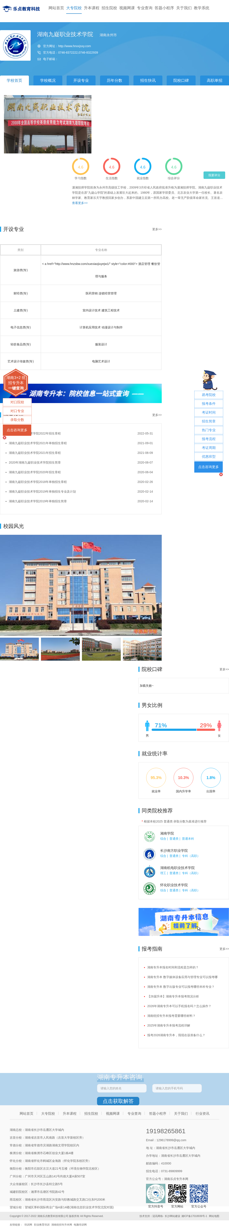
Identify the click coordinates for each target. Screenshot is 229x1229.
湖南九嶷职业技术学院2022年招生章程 (35, 433)
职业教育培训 (42, 1224)
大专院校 (74, 8)
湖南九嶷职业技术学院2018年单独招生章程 (38, 482)
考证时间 (209, 412)
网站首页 (56, 8)
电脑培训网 (80, 1224)
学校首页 (14, 80)
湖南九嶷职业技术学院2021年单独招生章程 (38, 443)
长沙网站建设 (172, 1216)
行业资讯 (202, 1113)
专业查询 (144, 8)
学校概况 (48, 80)
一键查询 (16, 388)
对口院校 (17, 402)
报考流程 (209, 439)
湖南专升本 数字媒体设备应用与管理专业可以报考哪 (182, 977)
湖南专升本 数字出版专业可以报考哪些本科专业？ (181, 986)
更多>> (157, 229)
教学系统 (201, 8)
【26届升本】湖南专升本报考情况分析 (173, 996)
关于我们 (184, 8)
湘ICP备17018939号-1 (194, 1216)
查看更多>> (80, 203)
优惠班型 (209, 456)
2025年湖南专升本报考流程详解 (168, 1025)
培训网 (28, 1224)
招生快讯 (148, 80)
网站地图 (214, 1216)
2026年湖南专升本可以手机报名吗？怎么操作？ (179, 1006)
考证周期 (209, 448)
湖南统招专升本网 (61, 1224)
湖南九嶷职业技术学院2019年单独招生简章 (38, 501)
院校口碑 (181, 80)
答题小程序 (164, 8)
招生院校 (109, 8)
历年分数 (114, 80)
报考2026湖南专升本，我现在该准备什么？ (176, 1035)
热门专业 (209, 430)
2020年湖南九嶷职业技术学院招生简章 (35, 462)
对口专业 (17, 411)
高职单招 (214, 80)
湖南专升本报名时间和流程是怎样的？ (173, 967)
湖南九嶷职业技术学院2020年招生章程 (35, 472)
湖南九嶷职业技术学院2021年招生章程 (35, 452)
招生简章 (209, 421)
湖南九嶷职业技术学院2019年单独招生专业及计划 (42, 491)
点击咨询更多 (17, 430)
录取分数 (17, 420)
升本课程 (91, 8)
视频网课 (127, 8)
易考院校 (209, 395)
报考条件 (209, 403)
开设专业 (81, 80)
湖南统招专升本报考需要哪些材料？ (171, 1015)
